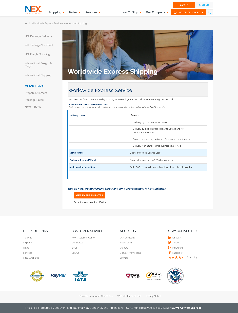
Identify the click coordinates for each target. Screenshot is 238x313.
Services (27, 253)
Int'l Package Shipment (39, 45)
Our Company (127, 237)
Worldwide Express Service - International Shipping (59, 23)
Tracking (27, 237)
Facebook (177, 253)
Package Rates (34, 99)
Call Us (75, 253)
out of (191, 257)
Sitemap (124, 257)
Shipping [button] (56, 12)
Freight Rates (33, 106)
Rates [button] (74, 12)
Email (74, 247)
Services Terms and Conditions (96, 296)
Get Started (77, 242)
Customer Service (188, 12)
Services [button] (92, 12)
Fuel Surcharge (31, 257)
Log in (184, 4)
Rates (26, 247)
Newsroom (126, 242)
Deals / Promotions (130, 253)
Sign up (204, 4)
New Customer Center (83, 237)
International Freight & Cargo (38, 65)
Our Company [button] (157, 12)
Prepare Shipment (36, 93)
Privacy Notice (153, 296)
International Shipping (38, 75)
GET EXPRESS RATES (89, 195)
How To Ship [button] (131, 12)
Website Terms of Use (129, 296)
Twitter (175, 242)
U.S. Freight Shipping (37, 54)
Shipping (28, 242)
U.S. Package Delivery (38, 36)
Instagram (177, 247)
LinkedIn (176, 237)
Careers (124, 247)
